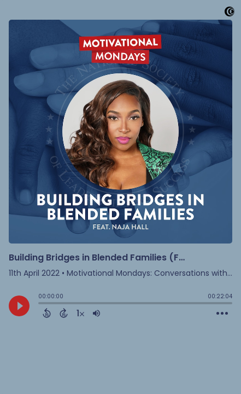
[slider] (41, 304)
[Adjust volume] (96, 313)
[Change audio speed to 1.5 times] (80, 313)
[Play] (19, 306)
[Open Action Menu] (222, 313)
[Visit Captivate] (229, 13)
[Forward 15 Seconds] (63, 313)
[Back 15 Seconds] (46, 313)
